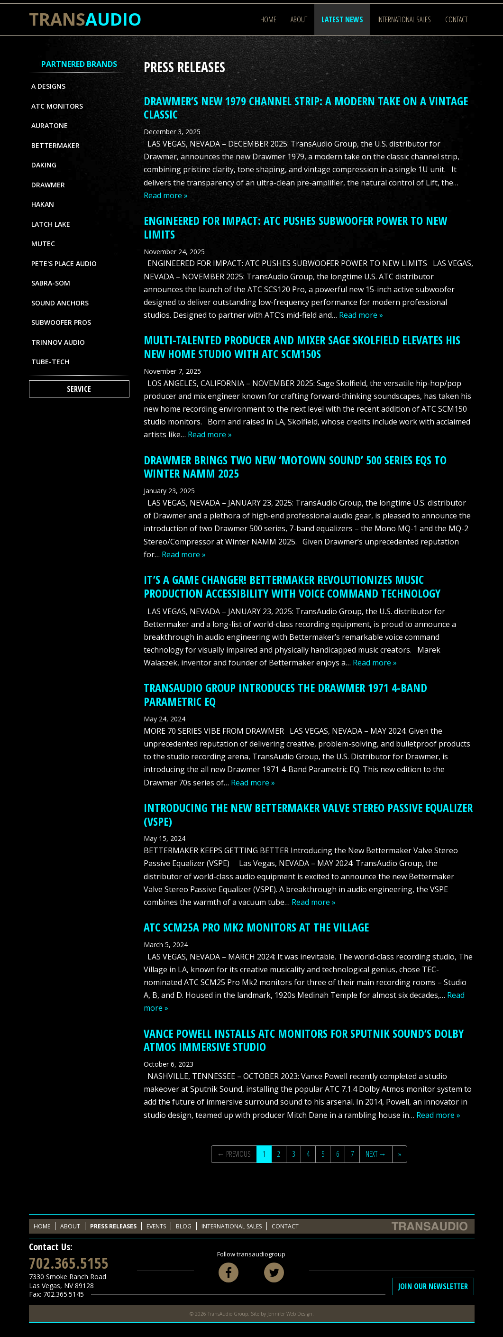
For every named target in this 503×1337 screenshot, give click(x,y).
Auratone (49, 125)
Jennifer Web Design (289, 1313)
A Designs (48, 86)
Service (79, 389)
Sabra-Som (50, 282)
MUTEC (43, 243)
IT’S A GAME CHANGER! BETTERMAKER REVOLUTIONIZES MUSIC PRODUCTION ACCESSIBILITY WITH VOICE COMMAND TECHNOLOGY (292, 586)
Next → (376, 1154)
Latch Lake (50, 224)
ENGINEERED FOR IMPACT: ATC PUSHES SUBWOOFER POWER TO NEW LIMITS (295, 227)
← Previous (234, 1154)
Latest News (342, 19)
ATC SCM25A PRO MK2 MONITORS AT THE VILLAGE (256, 927)
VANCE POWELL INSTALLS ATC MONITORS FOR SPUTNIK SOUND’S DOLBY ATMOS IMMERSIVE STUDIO (304, 1040)
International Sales (404, 19)
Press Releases (113, 1226)
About (299, 19)
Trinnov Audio (58, 342)
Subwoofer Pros (61, 322)
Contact (456, 19)
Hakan (42, 204)
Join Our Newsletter (433, 1286)
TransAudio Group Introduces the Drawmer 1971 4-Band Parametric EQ (285, 694)
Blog (184, 1226)
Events (156, 1226)
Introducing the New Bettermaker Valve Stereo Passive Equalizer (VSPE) (308, 814)
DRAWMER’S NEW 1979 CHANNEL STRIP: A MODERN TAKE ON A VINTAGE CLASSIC (306, 107)
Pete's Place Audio (64, 263)
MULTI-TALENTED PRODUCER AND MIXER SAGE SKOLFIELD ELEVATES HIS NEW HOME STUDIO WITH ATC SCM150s (302, 346)
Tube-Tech (50, 361)
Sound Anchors (60, 302)
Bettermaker (55, 145)
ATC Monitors (57, 106)
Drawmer (48, 184)
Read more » (166, 195)
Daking (43, 164)
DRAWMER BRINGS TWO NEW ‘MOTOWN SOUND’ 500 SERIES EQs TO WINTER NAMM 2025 (295, 466)
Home (268, 19)
